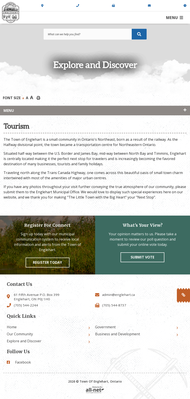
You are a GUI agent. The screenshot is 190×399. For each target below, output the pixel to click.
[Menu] (174, 17)
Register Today (47, 262)
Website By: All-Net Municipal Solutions (95, 390)
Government (105, 327)
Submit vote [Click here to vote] (142, 257)
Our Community (20, 334)
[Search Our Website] (95, 34)
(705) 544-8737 (114, 305)
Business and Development (117, 334)
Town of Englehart (10, 12)
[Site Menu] (95, 110)
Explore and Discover (24, 341)
